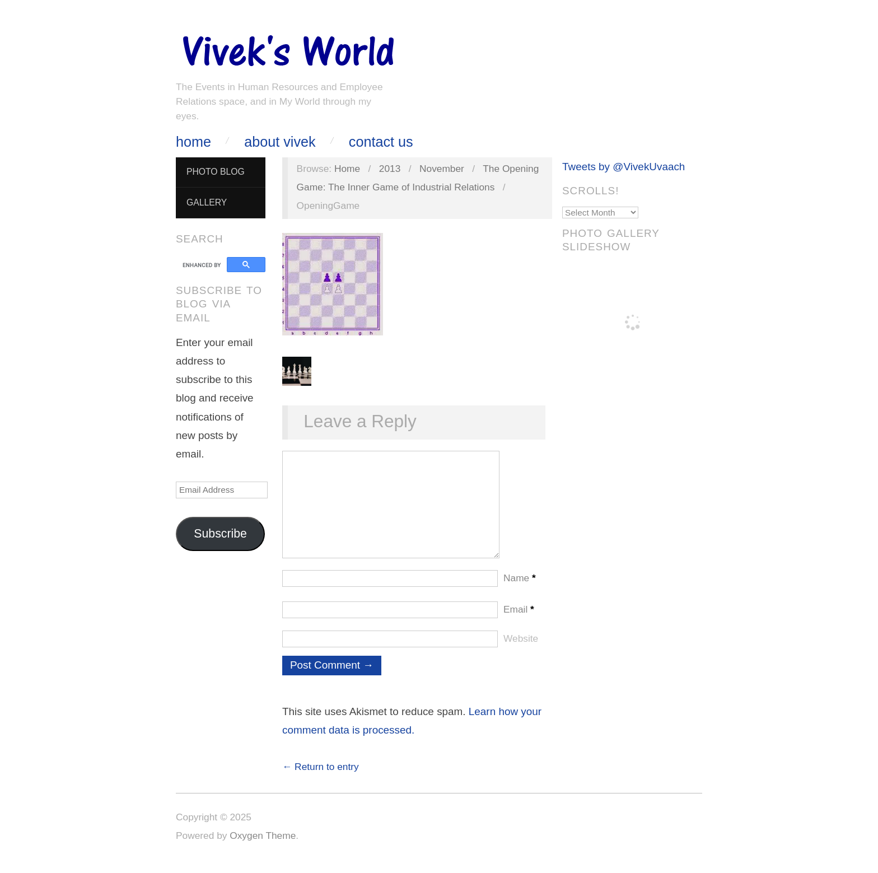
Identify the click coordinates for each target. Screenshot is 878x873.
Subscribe (220, 533)
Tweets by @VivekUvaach (623, 166)
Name (519, 589)
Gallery (206, 202)
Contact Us (381, 142)
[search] (203, 264)
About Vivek (279, 142)
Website (520, 649)
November (441, 168)
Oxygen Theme (263, 846)
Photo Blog (215, 171)
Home (193, 142)
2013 (390, 168)
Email (518, 620)
